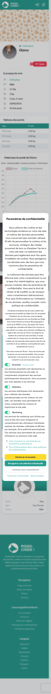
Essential (23, 364)
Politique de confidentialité (17, 476)
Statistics (16, 387)
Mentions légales (37, 476)
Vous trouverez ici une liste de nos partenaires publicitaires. (25, 442)
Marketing (17, 412)
